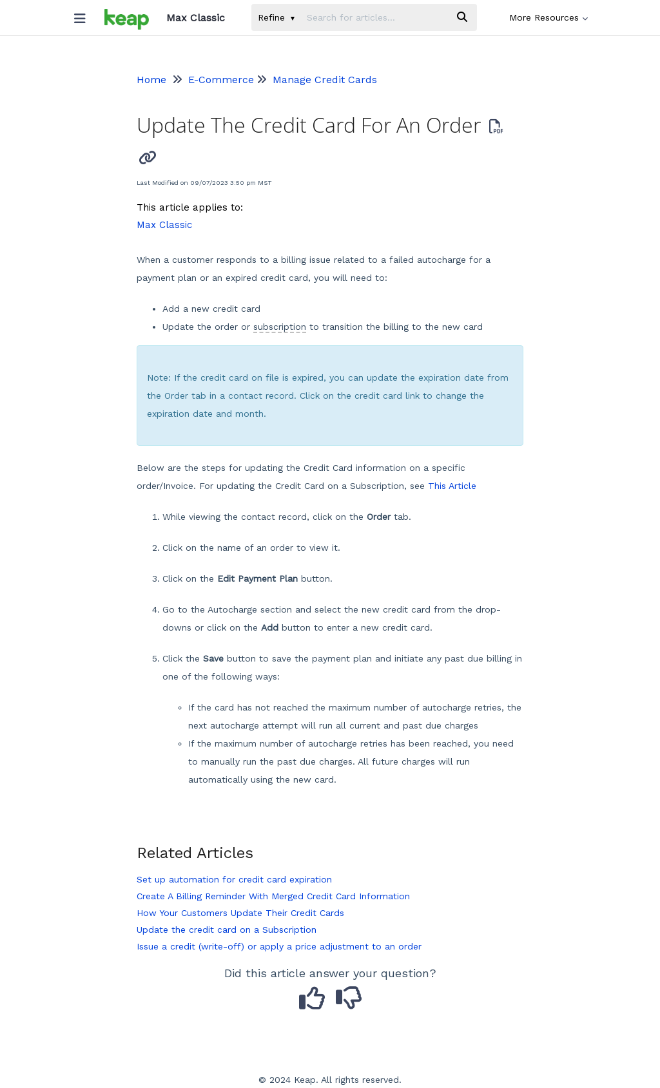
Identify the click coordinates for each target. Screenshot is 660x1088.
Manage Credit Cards (325, 79)
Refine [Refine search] (276, 17)
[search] (374, 17)
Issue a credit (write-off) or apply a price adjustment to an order (279, 946)
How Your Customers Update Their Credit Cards (240, 913)
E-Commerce (221, 79)
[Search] (462, 17)
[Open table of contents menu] (84, 15)
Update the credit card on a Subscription (226, 929)
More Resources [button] (548, 17)
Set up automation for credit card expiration (234, 879)
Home (151, 79)
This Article (452, 486)
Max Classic (164, 225)
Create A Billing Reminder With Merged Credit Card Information (273, 896)
